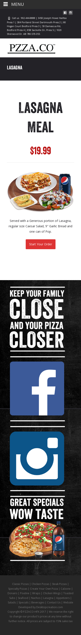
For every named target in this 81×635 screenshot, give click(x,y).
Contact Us (53, 602)
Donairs (12, 593)
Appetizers (63, 598)
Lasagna (48, 598)
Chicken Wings (51, 593)
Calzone (66, 589)
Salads (12, 602)
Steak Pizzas (59, 584)
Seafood (23, 598)
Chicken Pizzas (40, 584)
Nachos (35, 598)
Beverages (37, 602)
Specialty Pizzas (17, 589)
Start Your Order (40, 244)
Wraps (36, 593)
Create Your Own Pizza (44, 589)
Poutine (24, 593)
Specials (24, 602)
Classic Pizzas (20, 584)
